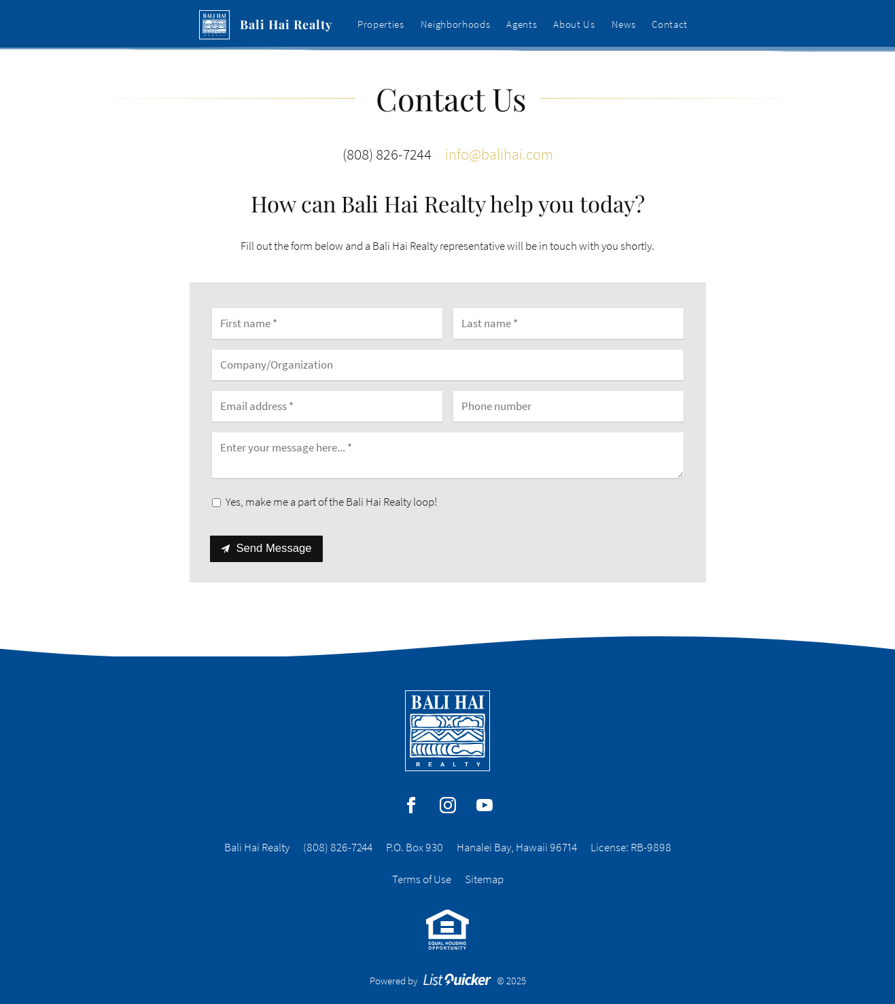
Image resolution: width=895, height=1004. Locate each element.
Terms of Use (421, 879)
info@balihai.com (499, 154)
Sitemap (484, 879)
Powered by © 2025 (448, 980)
